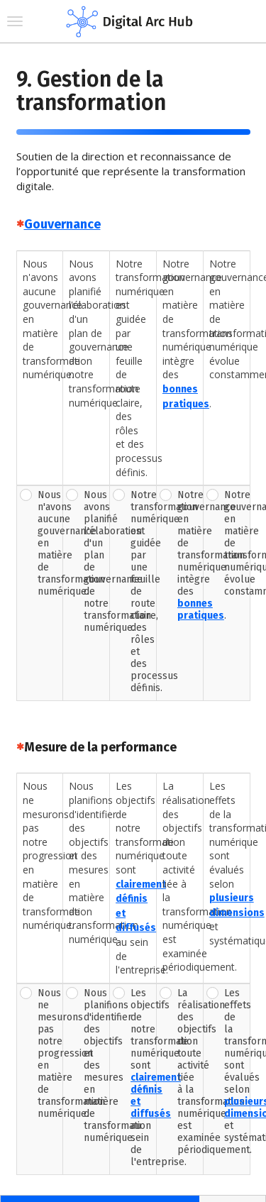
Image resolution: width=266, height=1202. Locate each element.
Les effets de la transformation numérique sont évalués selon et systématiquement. (235, 1065)
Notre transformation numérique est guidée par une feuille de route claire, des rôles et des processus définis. (142, 591)
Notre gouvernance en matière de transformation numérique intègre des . (188, 555)
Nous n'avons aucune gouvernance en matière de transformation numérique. (49, 543)
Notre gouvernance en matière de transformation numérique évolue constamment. (235, 543)
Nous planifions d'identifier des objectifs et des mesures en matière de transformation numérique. (95, 1065)
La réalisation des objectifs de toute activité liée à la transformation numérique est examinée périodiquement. (188, 1071)
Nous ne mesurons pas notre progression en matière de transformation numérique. (49, 1053)
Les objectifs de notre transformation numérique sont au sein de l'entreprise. (142, 1077)
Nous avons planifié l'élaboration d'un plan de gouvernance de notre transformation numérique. (95, 561)
